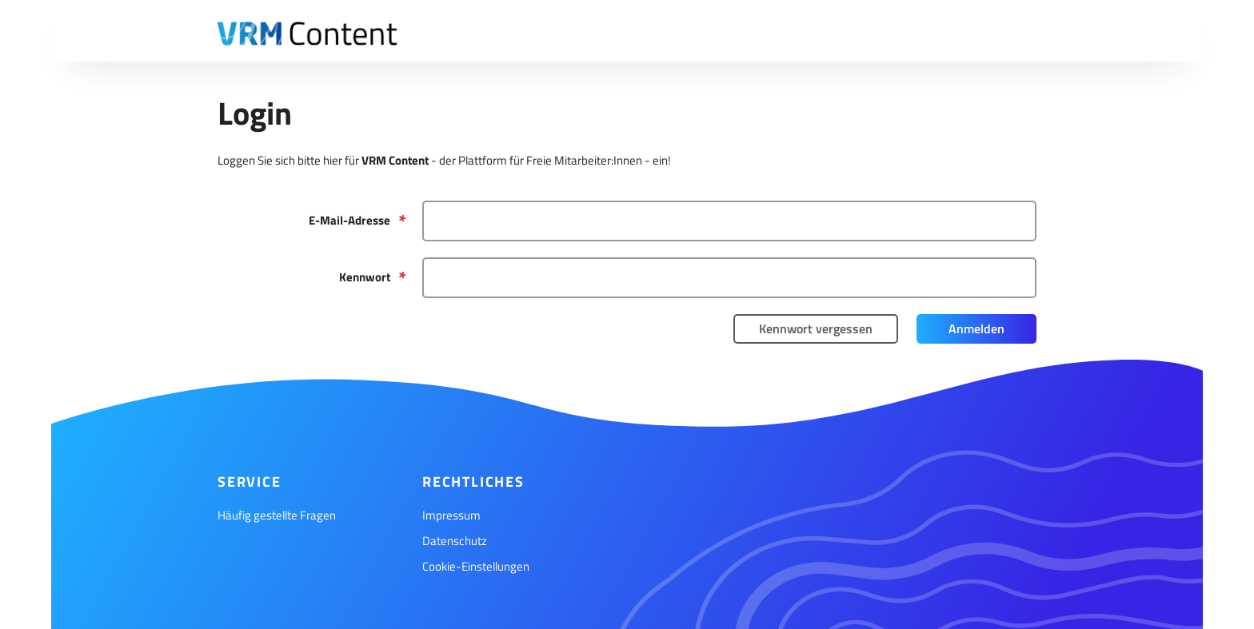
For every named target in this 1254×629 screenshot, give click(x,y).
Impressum (451, 515)
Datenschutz (454, 540)
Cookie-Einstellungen (475, 566)
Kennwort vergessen (816, 328)
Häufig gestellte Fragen (277, 515)
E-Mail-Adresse (349, 220)
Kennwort (364, 277)
